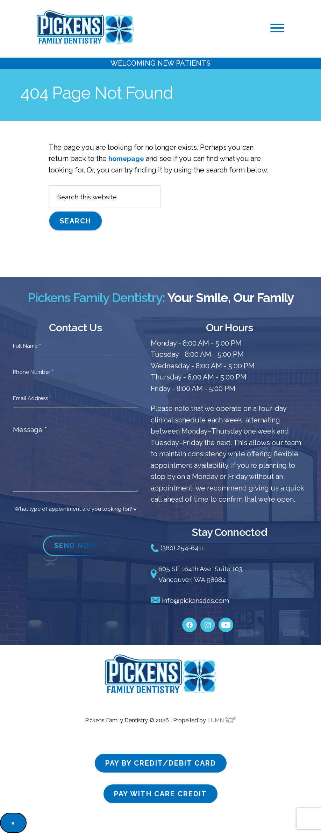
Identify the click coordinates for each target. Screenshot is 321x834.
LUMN (221, 721)
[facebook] (189, 622)
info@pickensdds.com (192, 601)
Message (30, 430)
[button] (277, 28)
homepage (126, 158)
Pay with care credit (160, 795)
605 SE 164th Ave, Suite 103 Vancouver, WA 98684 (199, 575)
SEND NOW (75, 545)
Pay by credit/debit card (160, 764)
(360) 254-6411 (179, 548)
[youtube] (226, 622)
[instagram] (207, 622)
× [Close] (13, 824)
